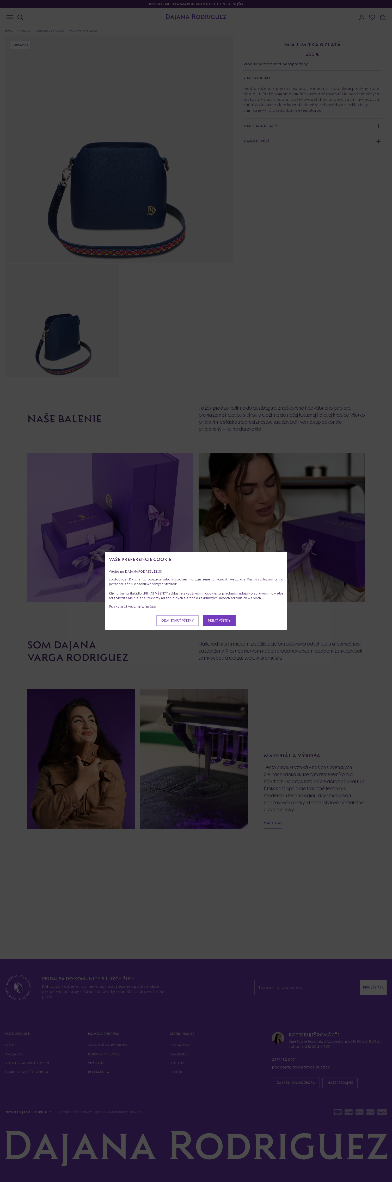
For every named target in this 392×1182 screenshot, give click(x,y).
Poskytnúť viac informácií (132, 606)
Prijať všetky (219, 620)
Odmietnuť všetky (177, 620)
